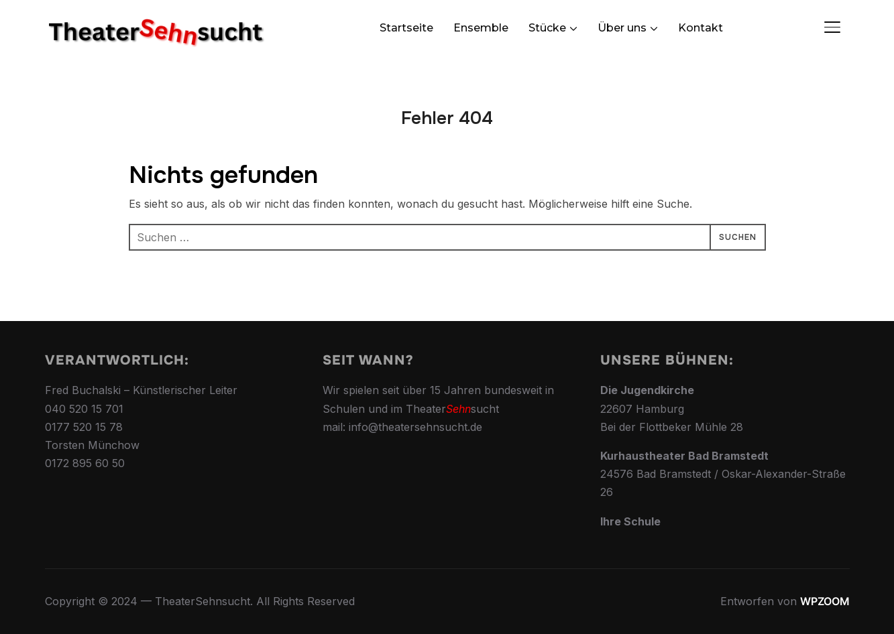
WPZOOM (825, 601)
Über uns (622, 27)
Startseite (406, 27)
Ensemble (480, 27)
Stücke (547, 27)
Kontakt (700, 27)
